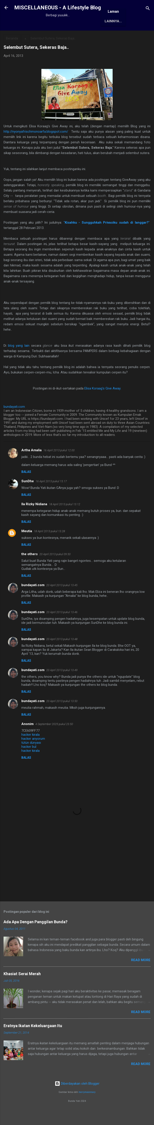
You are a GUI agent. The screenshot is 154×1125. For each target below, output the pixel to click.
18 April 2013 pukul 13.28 (49, 546)
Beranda (36, 36)
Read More (140, 975)
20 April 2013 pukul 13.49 (61, 685)
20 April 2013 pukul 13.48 (61, 654)
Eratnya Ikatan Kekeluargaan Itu (33, 1041)
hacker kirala (30, 750)
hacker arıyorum (33, 754)
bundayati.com (33, 600)
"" (107, 238)
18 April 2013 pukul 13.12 (64, 519)
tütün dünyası (31, 758)
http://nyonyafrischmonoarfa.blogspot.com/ (36, 147)
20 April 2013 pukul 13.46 (61, 627)
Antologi (117, 36)
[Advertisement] (77, 878)
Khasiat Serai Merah (22, 989)
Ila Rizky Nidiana (34, 519)
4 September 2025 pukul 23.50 (54, 739)
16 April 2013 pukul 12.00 (59, 465)
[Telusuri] (147, 9)
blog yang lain (18, 361)
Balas (26, 487)
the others (29, 569)
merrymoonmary (87, 1107)
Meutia (26, 546)
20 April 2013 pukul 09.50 (55, 569)
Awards (93, 36)
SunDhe (27, 497)
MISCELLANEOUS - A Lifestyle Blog (57, 7)
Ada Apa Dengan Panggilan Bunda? (35, 937)
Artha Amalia (31, 466)
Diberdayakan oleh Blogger (77, 1099)
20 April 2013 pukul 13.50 (61, 716)
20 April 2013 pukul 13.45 (61, 600)
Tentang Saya (65, 36)
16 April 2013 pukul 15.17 (51, 496)
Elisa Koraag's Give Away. (102, 404)
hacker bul (28, 762)
